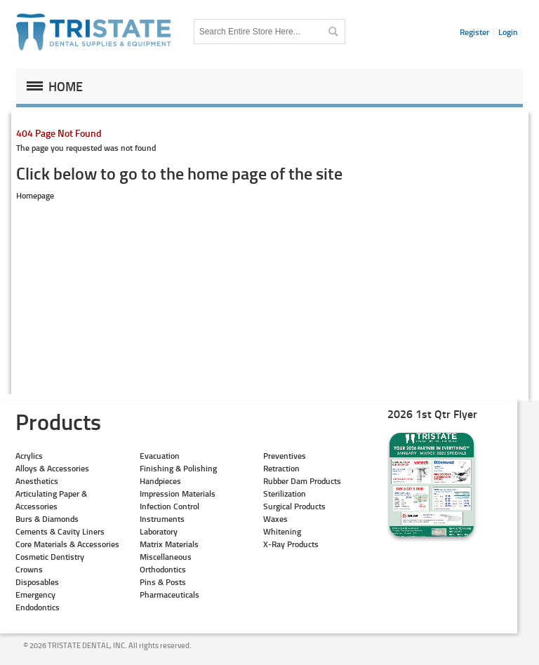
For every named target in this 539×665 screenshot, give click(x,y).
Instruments (162, 519)
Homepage (35, 195)
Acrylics (29, 456)
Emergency (35, 594)
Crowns (29, 569)
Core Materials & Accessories (67, 544)
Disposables (37, 582)
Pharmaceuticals (169, 594)
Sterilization (284, 493)
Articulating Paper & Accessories (51, 500)
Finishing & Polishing (178, 468)
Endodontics (37, 607)
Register (474, 32)
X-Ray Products (291, 544)
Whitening (282, 531)
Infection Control (169, 506)
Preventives (284, 456)
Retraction (281, 468)
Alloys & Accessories (52, 468)
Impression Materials (177, 493)
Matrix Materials (169, 544)
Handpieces (160, 481)
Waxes (275, 519)
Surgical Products (294, 506)
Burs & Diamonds (47, 519)
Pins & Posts (163, 582)
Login (508, 32)
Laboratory (159, 531)
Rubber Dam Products (302, 481)
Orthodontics (163, 569)
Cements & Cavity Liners (60, 531)
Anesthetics (36, 481)
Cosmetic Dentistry (49, 557)
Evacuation (160, 456)
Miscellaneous (166, 557)
